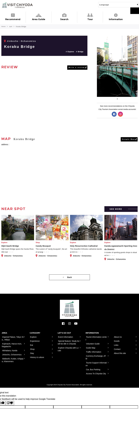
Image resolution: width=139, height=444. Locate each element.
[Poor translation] (10, 403)
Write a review (76, 68)
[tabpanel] (117, 66)
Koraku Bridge (20, 46)
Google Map (128, 139)
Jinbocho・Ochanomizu (21, 41)
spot (11, 27)
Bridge (80, 52)
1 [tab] (117, 99)
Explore (71, 52)
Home (3, 27)
